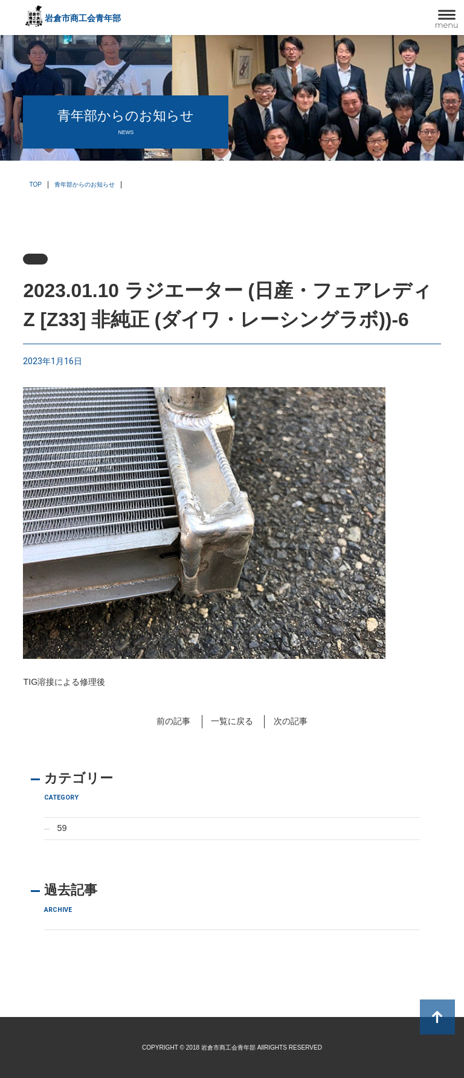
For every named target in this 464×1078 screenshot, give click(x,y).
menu (447, 25)
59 (62, 828)
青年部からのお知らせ (84, 184)
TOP (35, 184)
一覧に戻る (232, 721)
